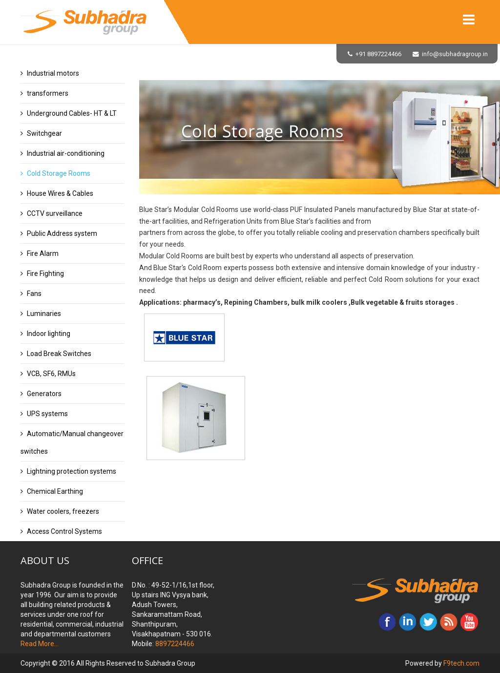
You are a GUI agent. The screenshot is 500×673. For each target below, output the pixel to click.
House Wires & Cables (60, 193)
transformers (47, 93)
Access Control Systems (64, 531)
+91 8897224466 (378, 54)
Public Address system (62, 233)
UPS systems (47, 414)
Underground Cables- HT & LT (72, 113)
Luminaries (44, 313)
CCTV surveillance (55, 213)
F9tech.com (461, 663)
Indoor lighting (48, 333)
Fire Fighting (45, 273)
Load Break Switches (59, 354)
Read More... (40, 644)
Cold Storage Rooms (58, 173)
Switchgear (44, 133)
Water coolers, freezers (63, 511)
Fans (34, 293)
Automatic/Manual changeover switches (72, 442)
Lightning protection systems (71, 471)
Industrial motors (53, 73)
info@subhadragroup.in (455, 54)
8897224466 (174, 644)
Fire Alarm (43, 253)
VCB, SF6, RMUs (51, 374)
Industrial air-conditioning (65, 153)
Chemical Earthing (55, 491)
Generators (44, 394)
